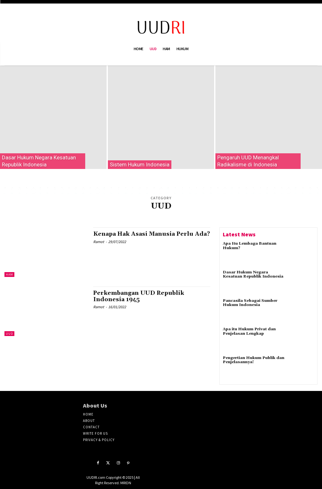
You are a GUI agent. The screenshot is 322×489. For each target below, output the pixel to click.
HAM (9, 274)
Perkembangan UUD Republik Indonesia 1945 (139, 296)
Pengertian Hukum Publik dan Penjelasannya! (253, 359)
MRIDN (125, 482)
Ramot (98, 248)
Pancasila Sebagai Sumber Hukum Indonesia (250, 302)
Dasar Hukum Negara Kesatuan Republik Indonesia (253, 274)
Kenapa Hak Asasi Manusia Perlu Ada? (143, 237)
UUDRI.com (95, 477)
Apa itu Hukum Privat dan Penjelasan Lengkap (249, 331)
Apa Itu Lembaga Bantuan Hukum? (249, 245)
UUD (9, 334)
